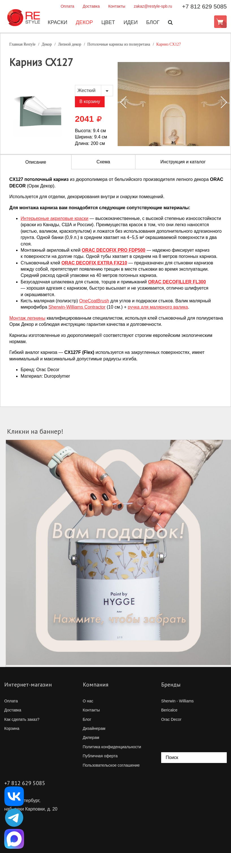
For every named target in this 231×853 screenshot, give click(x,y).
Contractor (76, 307)
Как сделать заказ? (21, 719)
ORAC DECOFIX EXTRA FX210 (94, 262)
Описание (35, 162)
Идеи (130, 22)
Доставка (91, 6)
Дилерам (91, 737)
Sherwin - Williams (177, 701)
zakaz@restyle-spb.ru (153, 6)
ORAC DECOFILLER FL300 (177, 281)
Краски (57, 22)
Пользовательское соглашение (111, 765)
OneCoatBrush (94, 300)
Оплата (67, 6)
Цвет (108, 22)
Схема (103, 161)
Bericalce (169, 710)
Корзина (11, 728)
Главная (22, 44)
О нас (88, 701)
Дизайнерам (94, 728)
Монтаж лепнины (27, 318)
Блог (152, 22)
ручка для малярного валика (158, 307)
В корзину (89, 101)
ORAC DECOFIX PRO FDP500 (113, 250)
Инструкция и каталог (183, 161)
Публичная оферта (100, 756)
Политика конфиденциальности (112, 747)
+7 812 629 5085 (204, 6)
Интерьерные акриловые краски (54, 218)
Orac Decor (171, 719)
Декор (84, 22)
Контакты (116, 6)
